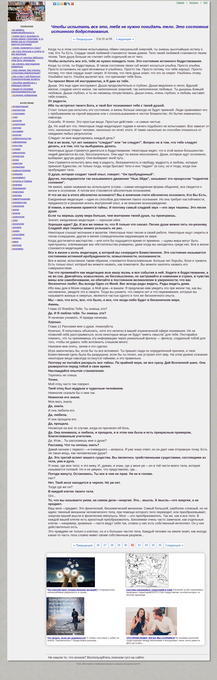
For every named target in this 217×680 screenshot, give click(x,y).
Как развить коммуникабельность (22, 31)
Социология (17, 216)
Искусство (16, 145)
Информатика (18, 142)
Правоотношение (20, 199)
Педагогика (17, 191)
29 (118, 545)
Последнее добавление (24, 95)
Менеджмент (18, 177)
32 (139, 545)
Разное (15, 209)
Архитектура (18, 110)
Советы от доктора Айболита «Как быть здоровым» (27, 59)
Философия (17, 234)
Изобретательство (21, 138)
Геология (16, 134)
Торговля (16, 227)
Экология (16, 245)
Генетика (16, 127)
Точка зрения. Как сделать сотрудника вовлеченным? (26, 71)
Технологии (17, 223)
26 (98, 545)
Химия (14, 241)
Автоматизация (19, 106)
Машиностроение (21, 170)
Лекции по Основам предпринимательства (23, 90)
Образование (18, 188)
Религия (15, 213)
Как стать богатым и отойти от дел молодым (27, 52)
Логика (15, 159)
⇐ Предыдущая (83, 39)
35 (160, 545)
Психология (17, 206)
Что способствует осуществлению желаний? (72, 590)
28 (111, 545)
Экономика (17, 248)
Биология (16, 120)
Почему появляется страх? (26, 47)
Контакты (193, 3)
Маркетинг (17, 163)
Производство (19, 202)
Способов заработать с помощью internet (24, 84)
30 (125, 545)
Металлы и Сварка (21, 181)
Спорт (14, 220)
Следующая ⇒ (125, 39)
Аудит (14, 117)
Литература (17, 156)
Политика (16, 195)
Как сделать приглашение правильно (25, 65)
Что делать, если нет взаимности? (66, 638)
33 (146, 545)
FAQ (205, 3)
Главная (180, 3)
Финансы (16, 238)
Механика (16, 184)
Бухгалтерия (18, 124)
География (17, 131)
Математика (18, 167)
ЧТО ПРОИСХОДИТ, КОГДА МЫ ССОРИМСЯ (150, 638)
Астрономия (18, 113)
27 (104, 545)
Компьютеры (18, 152)
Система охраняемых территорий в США (149, 590)
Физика (15, 231)
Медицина (17, 174)
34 (153, 545)
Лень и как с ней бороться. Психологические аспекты (26, 77)
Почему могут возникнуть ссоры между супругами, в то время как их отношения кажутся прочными (27, 40)
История (15, 149)
